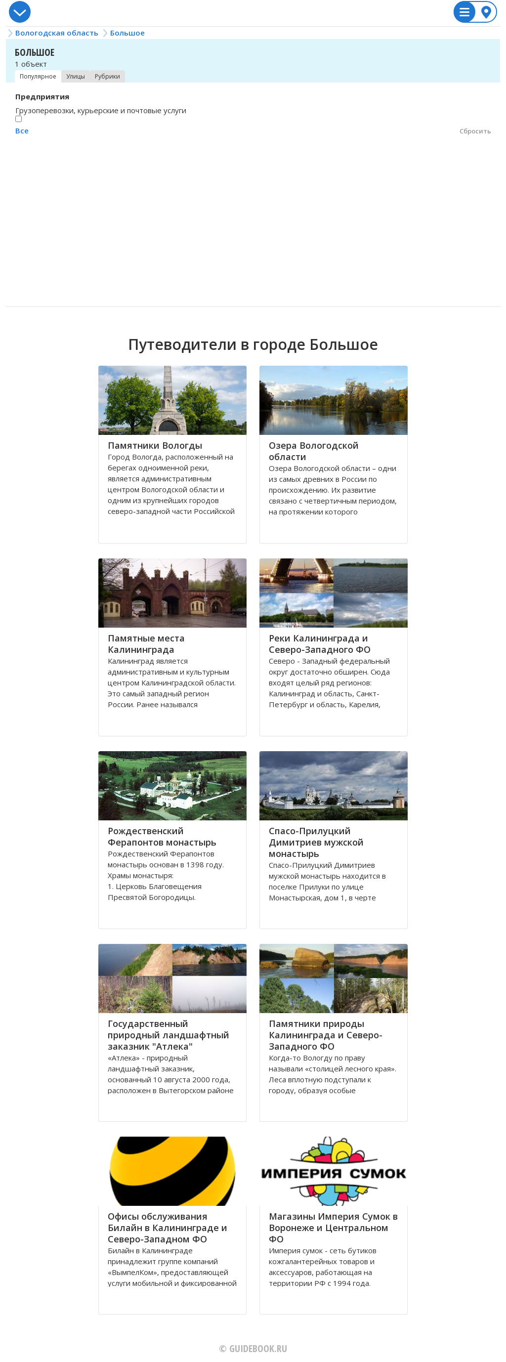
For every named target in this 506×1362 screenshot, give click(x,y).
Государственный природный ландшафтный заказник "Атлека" (168, 1035)
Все (22, 130)
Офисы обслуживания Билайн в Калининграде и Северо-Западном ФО (167, 1227)
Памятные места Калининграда (146, 643)
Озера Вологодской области (314, 451)
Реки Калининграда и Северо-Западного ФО (320, 643)
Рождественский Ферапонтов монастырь (162, 836)
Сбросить (475, 131)
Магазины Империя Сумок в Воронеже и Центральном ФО (333, 1227)
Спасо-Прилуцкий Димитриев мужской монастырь (316, 842)
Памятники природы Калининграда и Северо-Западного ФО (325, 1035)
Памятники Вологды (155, 445)
